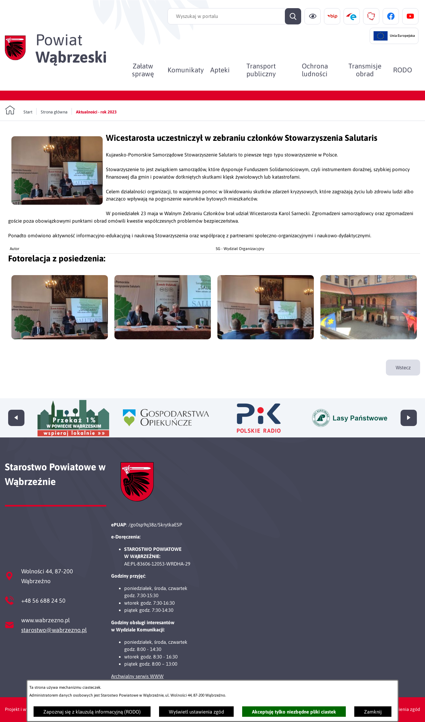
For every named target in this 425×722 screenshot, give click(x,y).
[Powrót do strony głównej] (18, 110)
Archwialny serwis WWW (137, 676)
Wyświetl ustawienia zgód (196, 712)
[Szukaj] (293, 16)
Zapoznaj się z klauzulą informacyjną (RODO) (92, 712)
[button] (57, 203)
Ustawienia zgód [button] (403, 709)
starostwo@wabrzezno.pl (54, 629)
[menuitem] (143, 69)
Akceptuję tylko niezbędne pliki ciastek (294, 712)
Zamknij (373, 712)
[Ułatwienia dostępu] (312, 16)
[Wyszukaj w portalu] (234, 16)
